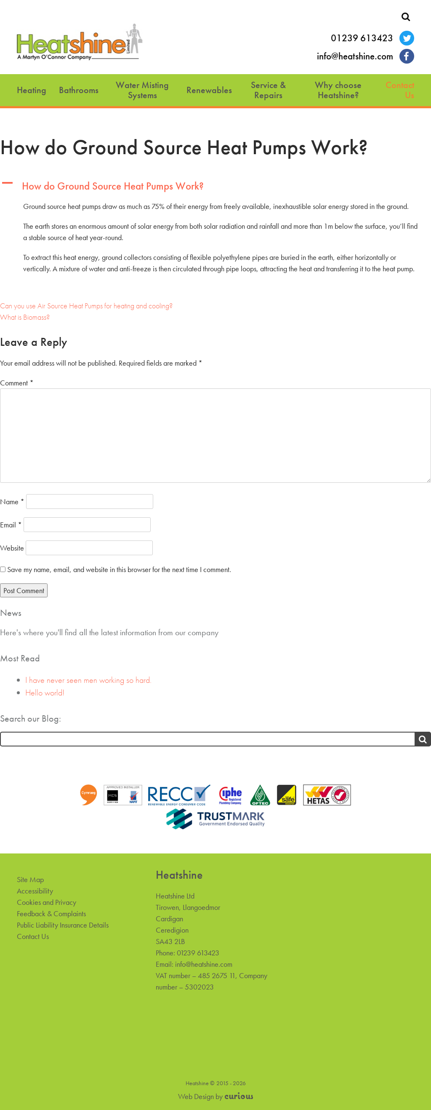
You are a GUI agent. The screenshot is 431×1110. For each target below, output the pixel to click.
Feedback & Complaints (51, 913)
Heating (31, 90)
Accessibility (35, 891)
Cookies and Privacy (46, 902)
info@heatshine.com (355, 56)
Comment (17, 383)
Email (11, 525)
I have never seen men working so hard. (88, 679)
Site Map (30, 879)
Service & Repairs (268, 90)
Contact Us (400, 90)
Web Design (196, 1096)
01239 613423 (362, 38)
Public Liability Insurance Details (63, 925)
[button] (215, 186)
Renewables (209, 90)
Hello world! (44, 692)
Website (12, 548)
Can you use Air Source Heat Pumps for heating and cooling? (86, 305)
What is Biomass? (25, 317)
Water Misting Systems (142, 90)
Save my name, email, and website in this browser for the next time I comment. (119, 569)
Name (12, 501)
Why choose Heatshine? (338, 90)
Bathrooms (78, 90)
